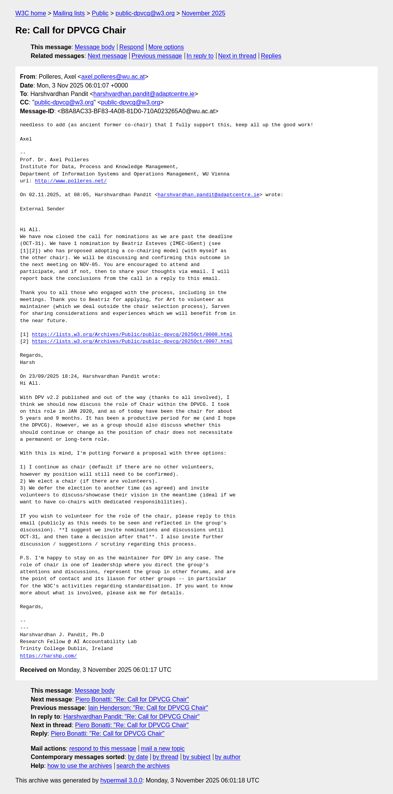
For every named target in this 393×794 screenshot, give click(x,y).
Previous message (157, 56)
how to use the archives (80, 766)
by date (138, 757)
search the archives (143, 766)
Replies (271, 56)
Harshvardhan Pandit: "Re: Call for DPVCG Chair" (131, 716)
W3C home (30, 13)
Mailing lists (69, 13)
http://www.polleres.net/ (71, 181)
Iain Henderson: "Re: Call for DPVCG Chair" (148, 708)
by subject (196, 757)
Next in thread (237, 56)
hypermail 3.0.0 (121, 780)
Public (100, 13)
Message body (95, 47)
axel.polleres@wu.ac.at (113, 76)
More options (166, 47)
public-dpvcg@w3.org (145, 13)
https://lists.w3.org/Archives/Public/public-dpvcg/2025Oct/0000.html (132, 334)
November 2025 (203, 13)
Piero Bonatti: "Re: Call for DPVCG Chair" (132, 699)
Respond (131, 47)
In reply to (200, 56)
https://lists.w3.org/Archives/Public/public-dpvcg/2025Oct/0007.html (132, 341)
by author (228, 757)
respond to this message (102, 748)
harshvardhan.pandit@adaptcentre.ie (144, 94)
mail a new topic (163, 748)
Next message (107, 56)
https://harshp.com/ (48, 656)
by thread (165, 757)
